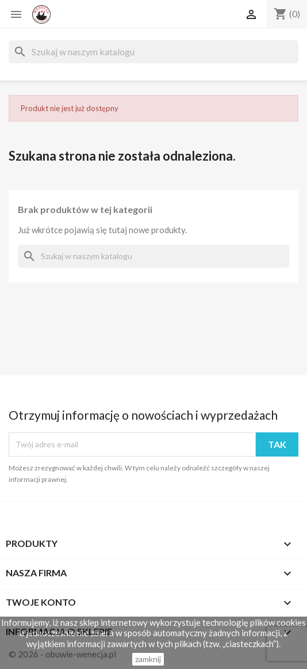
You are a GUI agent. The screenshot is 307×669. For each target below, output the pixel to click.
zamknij (148, 659)
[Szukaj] (153, 51)
